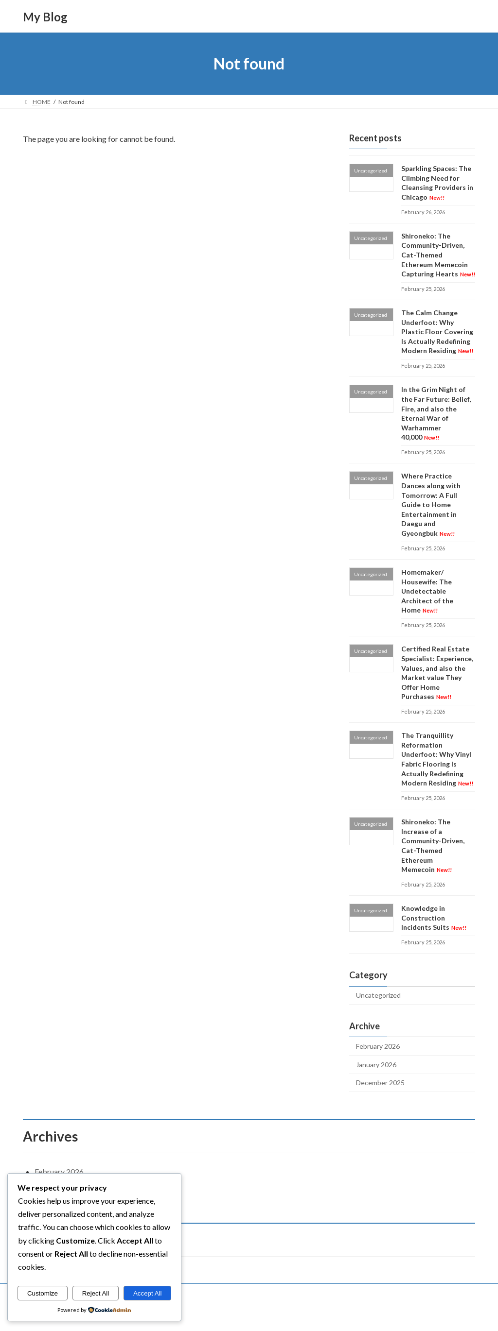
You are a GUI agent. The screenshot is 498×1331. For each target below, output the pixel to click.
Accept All (147, 1293)
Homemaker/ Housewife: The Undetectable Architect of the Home (427, 591)
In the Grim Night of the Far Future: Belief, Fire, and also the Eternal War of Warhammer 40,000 (436, 414)
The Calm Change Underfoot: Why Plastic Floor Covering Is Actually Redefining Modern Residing (437, 331)
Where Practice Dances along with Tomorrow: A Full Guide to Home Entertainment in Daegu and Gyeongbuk (431, 505)
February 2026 (378, 1046)
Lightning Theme (250, 1314)
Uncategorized (378, 995)
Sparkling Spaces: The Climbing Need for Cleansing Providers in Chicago (437, 182)
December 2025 (380, 1083)
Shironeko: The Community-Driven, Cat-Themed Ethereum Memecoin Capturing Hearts (438, 255)
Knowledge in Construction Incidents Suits (433, 917)
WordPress (207, 1314)
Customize (42, 1293)
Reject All (95, 1293)
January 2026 (376, 1064)
